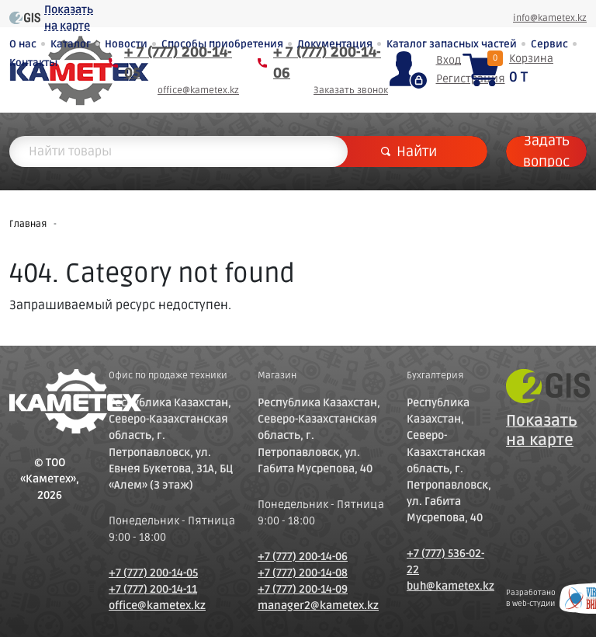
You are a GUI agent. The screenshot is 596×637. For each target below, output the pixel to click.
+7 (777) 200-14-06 (303, 556)
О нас (22, 44)
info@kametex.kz (550, 18)
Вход (448, 60)
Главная (28, 224)
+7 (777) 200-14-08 (303, 573)
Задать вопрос (546, 151)
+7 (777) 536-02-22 (445, 561)
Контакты (33, 63)
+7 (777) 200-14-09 (303, 589)
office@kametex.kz (198, 90)
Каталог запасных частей (451, 44)
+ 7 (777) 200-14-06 (327, 63)
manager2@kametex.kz (318, 605)
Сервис (549, 44)
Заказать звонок (351, 90)
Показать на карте (68, 18)
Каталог (70, 44)
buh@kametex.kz (447, 586)
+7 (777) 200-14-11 (153, 589)
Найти (409, 151)
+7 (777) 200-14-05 (153, 573)
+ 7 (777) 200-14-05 (178, 63)
